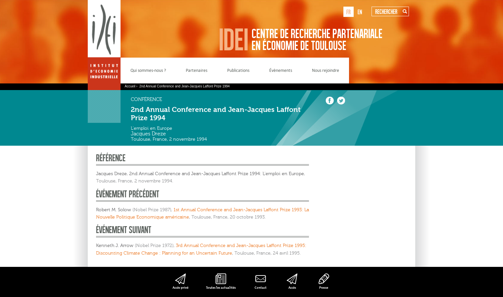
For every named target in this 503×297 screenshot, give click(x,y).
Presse (323, 287)
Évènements (280, 70)
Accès (292, 287)
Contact (261, 287)
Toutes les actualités (221, 287)
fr (348, 11)
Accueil (130, 86)
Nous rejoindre (325, 70)
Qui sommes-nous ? (148, 70)
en (360, 11)
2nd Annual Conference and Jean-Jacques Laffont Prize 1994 (184, 86)
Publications (238, 70)
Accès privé (180, 287)
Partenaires (196, 70)
